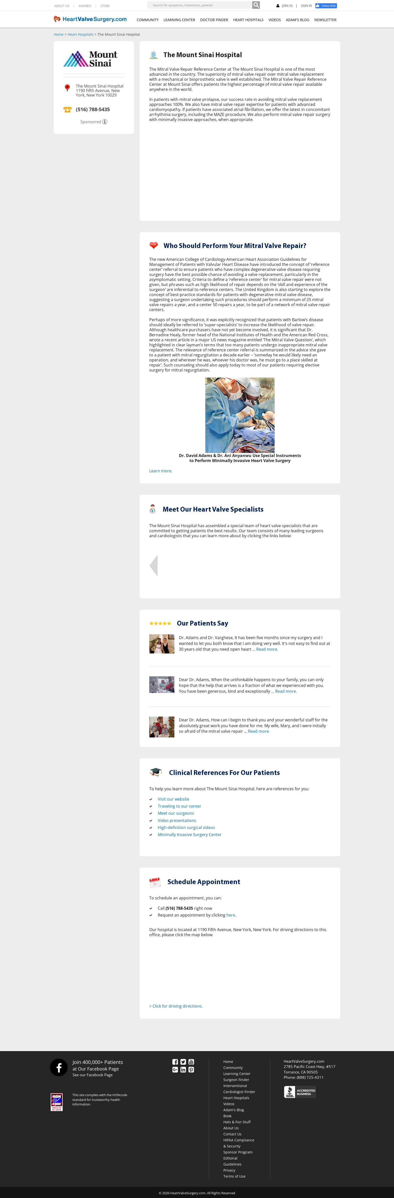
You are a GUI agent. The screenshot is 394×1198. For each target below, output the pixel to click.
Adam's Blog (233, 1108)
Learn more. (160, 471)
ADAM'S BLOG (297, 19)
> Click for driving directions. (176, 1005)
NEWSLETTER (325, 19)
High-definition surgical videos (186, 827)
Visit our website (173, 799)
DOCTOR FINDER (214, 19)
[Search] (256, 5)
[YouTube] (191, 1061)
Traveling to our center (179, 806)
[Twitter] (183, 1061)
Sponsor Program (238, 1151)
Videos (228, 1102)
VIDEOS (275, 19)
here (230, 914)
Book (227, 1114)
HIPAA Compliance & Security (238, 1142)
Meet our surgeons (176, 813)
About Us (231, 1127)
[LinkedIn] (183, 1069)
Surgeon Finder (236, 1078)
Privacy (229, 1169)
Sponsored (90, 122)
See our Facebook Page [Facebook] (93, 1073)
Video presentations (177, 820)
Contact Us (232, 1133)
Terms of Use (234, 1175)
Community (233, 1066)
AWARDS (85, 6)
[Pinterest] (191, 1069)
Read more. (267, 649)
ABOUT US (61, 6)
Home (59, 34)
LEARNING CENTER (179, 19)
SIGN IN (306, 5)
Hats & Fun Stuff (237, 1121)
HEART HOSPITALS (248, 19)
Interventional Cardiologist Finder (239, 1087)
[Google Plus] (175, 1069)
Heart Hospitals (80, 34)
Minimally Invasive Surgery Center (190, 834)
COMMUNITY (148, 19)
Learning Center (237, 1072)
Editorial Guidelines (232, 1160)
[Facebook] (327, 5)
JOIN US (284, 6)
